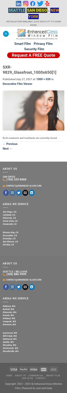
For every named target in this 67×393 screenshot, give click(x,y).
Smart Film (22, 44)
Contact (41, 378)
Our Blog (27, 378)
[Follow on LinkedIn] (32, 193)
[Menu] (6, 34)
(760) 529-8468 (14, 179)
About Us (20, 375)
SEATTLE (17, 10)
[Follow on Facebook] (6, 193)
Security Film (34, 49)
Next (7, 148)
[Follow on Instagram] (12, 193)
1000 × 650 (43, 79)
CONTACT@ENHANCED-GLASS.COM (22, 186)
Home (9, 375)
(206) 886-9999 (14, 274)
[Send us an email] (25, 193)
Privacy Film (43, 44)
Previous (10, 144)
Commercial (36, 375)
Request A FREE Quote (33, 55)
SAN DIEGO (37, 10)
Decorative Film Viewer (17, 84)
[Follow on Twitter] (19, 193)
